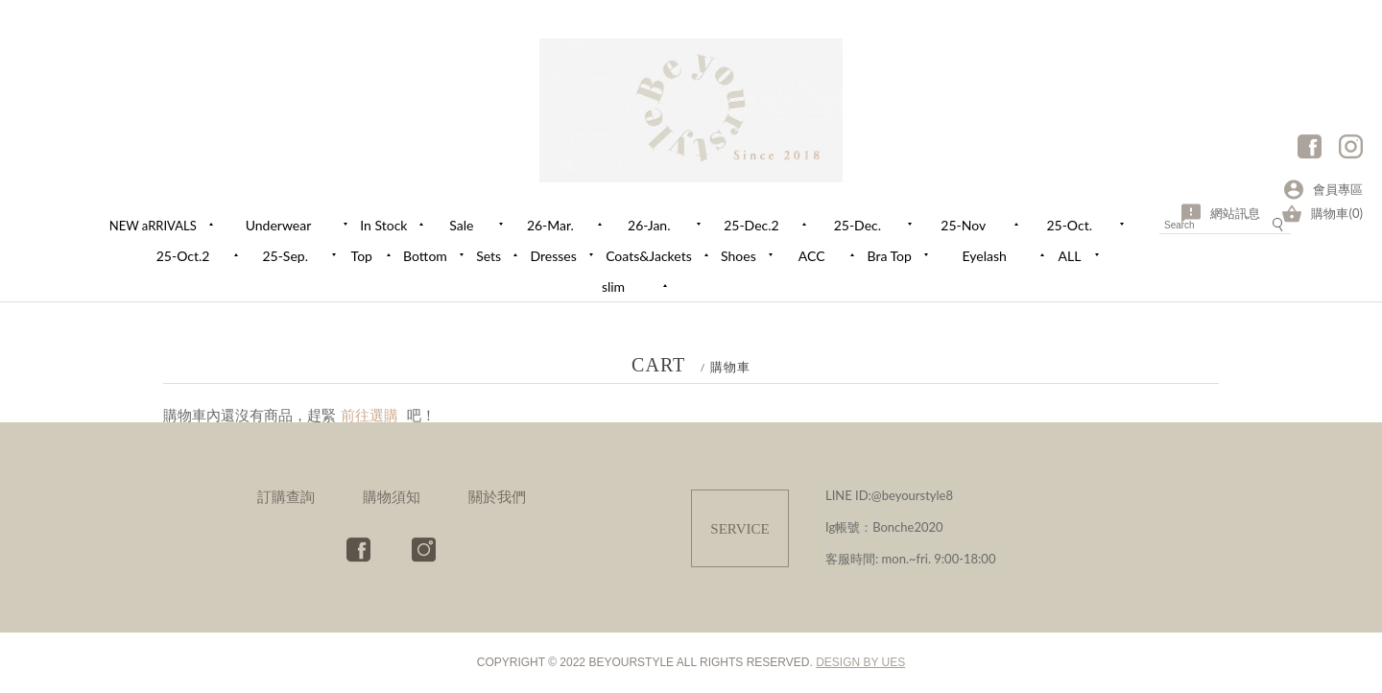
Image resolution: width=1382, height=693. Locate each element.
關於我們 (497, 496)
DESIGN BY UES (860, 662)
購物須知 (391, 496)
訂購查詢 (286, 496)
